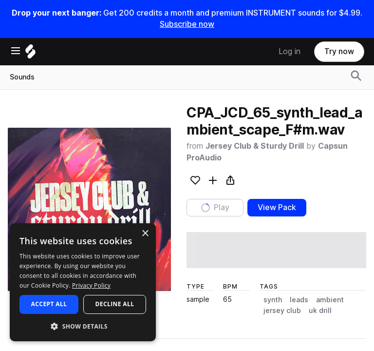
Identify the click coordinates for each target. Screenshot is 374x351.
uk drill (320, 310)
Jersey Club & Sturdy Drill (255, 146)
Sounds (22, 77)
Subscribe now (187, 24)
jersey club (282, 310)
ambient (330, 300)
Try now (339, 51)
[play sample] (276, 250)
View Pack (277, 207)
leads (299, 300)
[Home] (30, 53)
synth (272, 300)
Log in (289, 51)
